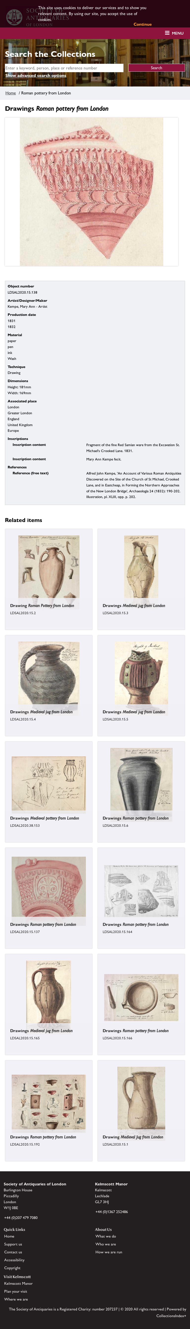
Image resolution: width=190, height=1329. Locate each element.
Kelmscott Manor (18, 1283)
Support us (13, 1244)
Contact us (13, 1252)
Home (10, 92)
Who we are (105, 1244)
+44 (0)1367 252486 (111, 1211)
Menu (178, 33)
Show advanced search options (35, 75)
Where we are (16, 1299)
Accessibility (14, 1260)
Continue (143, 24)
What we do (105, 1236)
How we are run (108, 1252)
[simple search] (64, 68)
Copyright (12, 1267)
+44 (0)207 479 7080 (21, 1217)
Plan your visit (15, 1291)
